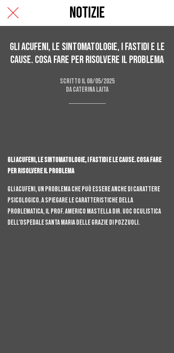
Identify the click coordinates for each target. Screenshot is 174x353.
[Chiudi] (13, 13)
